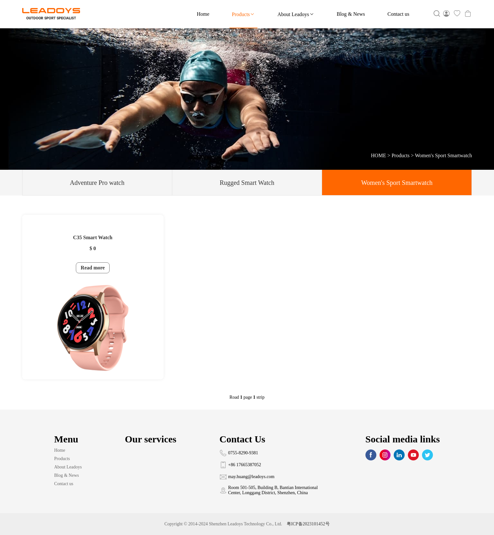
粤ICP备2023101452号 (308, 523)
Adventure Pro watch (97, 182)
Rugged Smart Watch (247, 182)
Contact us (398, 14)
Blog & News (351, 14)
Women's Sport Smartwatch (443, 155)
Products (243, 14)
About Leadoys (295, 14)
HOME (378, 155)
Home (203, 14)
